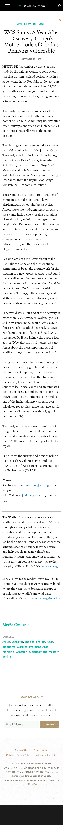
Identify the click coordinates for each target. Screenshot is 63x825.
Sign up (50, 724)
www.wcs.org (49, 566)
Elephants (8, 646)
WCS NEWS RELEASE (30, 24)
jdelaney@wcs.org (33, 495)
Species (29, 641)
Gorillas (22, 646)
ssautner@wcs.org (37, 485)
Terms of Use (21, 750)
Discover (17, 641)
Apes (50, 641)
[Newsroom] (31, 4)
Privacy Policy (40, 750)
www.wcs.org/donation (45, 598)
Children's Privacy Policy (18, 755)
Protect (40, 641)
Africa (6, 641)
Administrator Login (46, 755)
